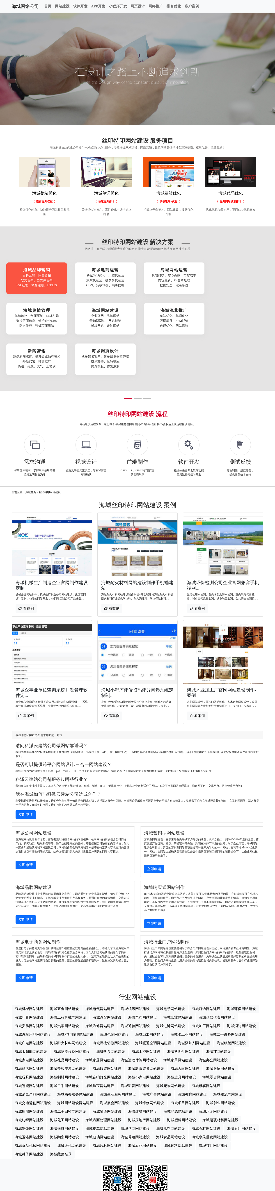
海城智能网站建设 (29, 1044)
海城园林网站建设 (107, 1104)
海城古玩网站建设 (185, 1027)
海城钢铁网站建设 (29, 1087)
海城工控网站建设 (146, 1010)
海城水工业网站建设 (186, 992)
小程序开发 (118, 6)
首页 (47, 6)
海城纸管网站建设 (231, 1001)
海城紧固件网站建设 (183, 1010)
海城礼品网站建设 (64, 1018)
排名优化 (174, 6)
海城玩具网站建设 (29, 1035)
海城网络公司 (25, 6)
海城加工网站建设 (206, 984)
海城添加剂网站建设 (194, 1001)
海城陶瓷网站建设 (64, 1095)
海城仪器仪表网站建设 (217, 975)
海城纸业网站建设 (177, 975)
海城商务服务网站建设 (75, 1052)
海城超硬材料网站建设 (220, 1078)
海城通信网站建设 (135, 984)
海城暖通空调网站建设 (153, 1001)
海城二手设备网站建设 (227, 992)
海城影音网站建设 (135, 1044)
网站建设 (62, 6)
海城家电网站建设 (29, 1018)
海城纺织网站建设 (29, 1078)
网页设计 (138, 6)
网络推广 (156, 6)
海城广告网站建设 (156, 1052)
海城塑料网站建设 (181, 1078)
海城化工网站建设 (64, 1078)
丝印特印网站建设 (50, 450)
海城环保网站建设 (241, 967)
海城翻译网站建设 (107, 1069)
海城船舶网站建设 (29, 1069)
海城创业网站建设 (220, 1061)
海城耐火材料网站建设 (68, 1001)
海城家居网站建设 (99, 1018)
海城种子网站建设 (29, 1112)
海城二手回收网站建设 (68, 1069)
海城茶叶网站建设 (213, 1104)
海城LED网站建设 (149, 992)
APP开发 (98, 6)
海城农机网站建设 (71, 1104)
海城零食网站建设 (216, 1035)
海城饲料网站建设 (177, 1104)
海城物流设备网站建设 (72, 1010)
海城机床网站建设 (135, 967)
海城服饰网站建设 (220, 1027)
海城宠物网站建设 (170, 1044)
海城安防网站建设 (29, 984)
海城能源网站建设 (177, 1069)
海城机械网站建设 (29, 967)
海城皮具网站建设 (181, 1035)
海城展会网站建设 (114, 1061)
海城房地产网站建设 (144, 1078)
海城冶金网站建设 (213, 1069)
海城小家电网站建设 (144, 1035)
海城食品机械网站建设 (33, 1104)
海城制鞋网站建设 (64, 1035)
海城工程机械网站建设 (68, 975)
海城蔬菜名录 (61, 1112)
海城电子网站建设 (170, 967)
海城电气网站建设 (99, 967)
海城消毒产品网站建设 (33, 1052)
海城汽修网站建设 (99, 984)
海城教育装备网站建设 (146, 1027)
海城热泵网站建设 (110, 1010)
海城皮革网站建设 (99, 1087)
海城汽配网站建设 (107, 975)
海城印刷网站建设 (29, 975)
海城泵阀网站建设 (142, 975)
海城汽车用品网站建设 (33, 992)
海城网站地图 (137, 1185)
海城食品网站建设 (170, 1095)
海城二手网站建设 (64, 1044)
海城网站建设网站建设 (75, 1061)
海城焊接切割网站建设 (111, 1001)
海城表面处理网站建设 (103, 1078)
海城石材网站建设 (206, 1087)
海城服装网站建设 (107, 1027)
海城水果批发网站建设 (210, 1095)
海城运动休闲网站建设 (139, 1018)
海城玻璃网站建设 (99, 1095)
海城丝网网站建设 (135, 1087)
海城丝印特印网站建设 (75, 992)
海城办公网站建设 (213, 1018)
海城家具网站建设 (177, 1018)
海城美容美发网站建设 (68, 1027)
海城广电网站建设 (29, 1001)
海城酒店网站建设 (29, 1027)
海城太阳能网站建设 (31, 1010)
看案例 (26, 566)
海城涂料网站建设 (170, 1087)
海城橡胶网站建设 (64, 1087)
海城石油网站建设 (241, 1087)
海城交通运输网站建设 (33, 1061)
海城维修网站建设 (149, 1061)
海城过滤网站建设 (170, 984)
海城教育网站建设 (192, 1052)
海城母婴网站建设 (206, 1044)
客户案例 (192, 6)
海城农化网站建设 (142, 1104)
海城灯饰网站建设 (206, 967)
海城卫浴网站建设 (29, 1095)
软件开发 (80, 6)
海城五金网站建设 (64, 967)
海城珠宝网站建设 (99, 1044)
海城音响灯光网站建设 (103, 1035)
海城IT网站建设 (218, 1010)
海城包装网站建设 (114, 992)
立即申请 (25, 773)
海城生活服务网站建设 (118, 1052)
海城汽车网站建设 (64, 984)
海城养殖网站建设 (135, 1095)
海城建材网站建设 (142, 1069)
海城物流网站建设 (227, 1052)
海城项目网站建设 (185, 1061)
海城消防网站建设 (241, 984)
